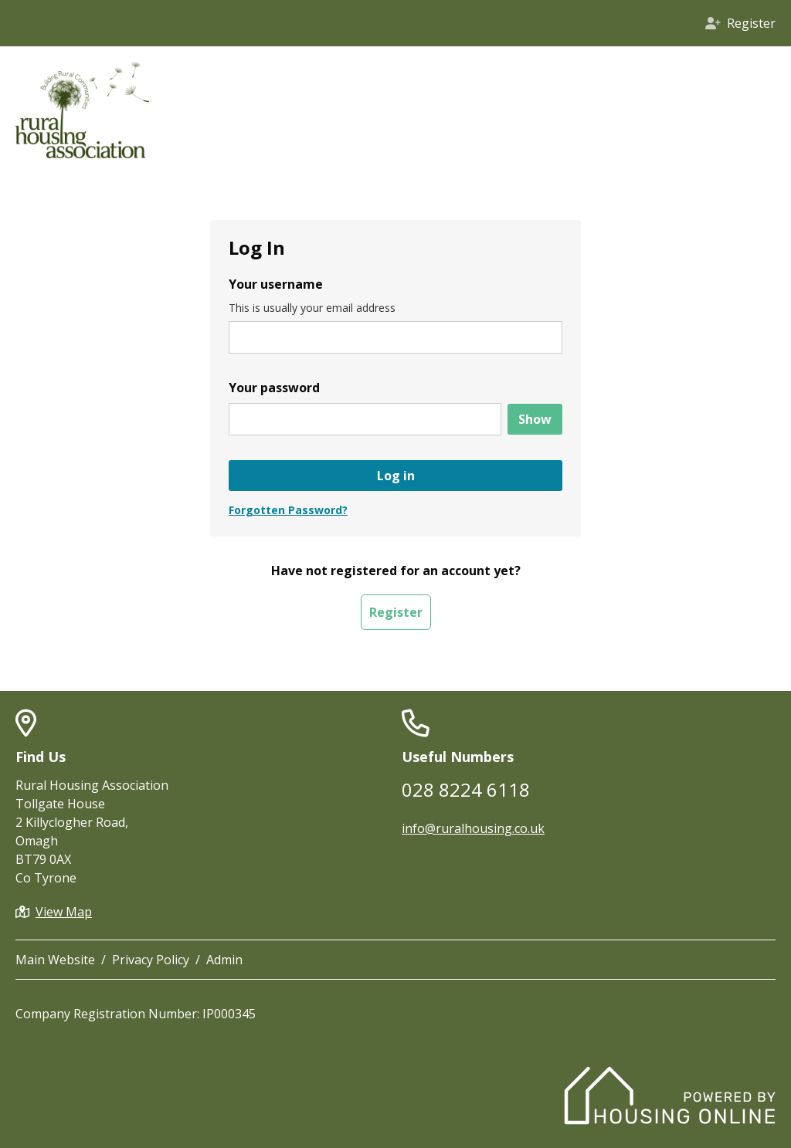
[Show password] (535, 419)
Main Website (55, 959)
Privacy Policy (150, 959)
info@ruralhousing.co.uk (473, 828)
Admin (224, 959)
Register (396, 612)
